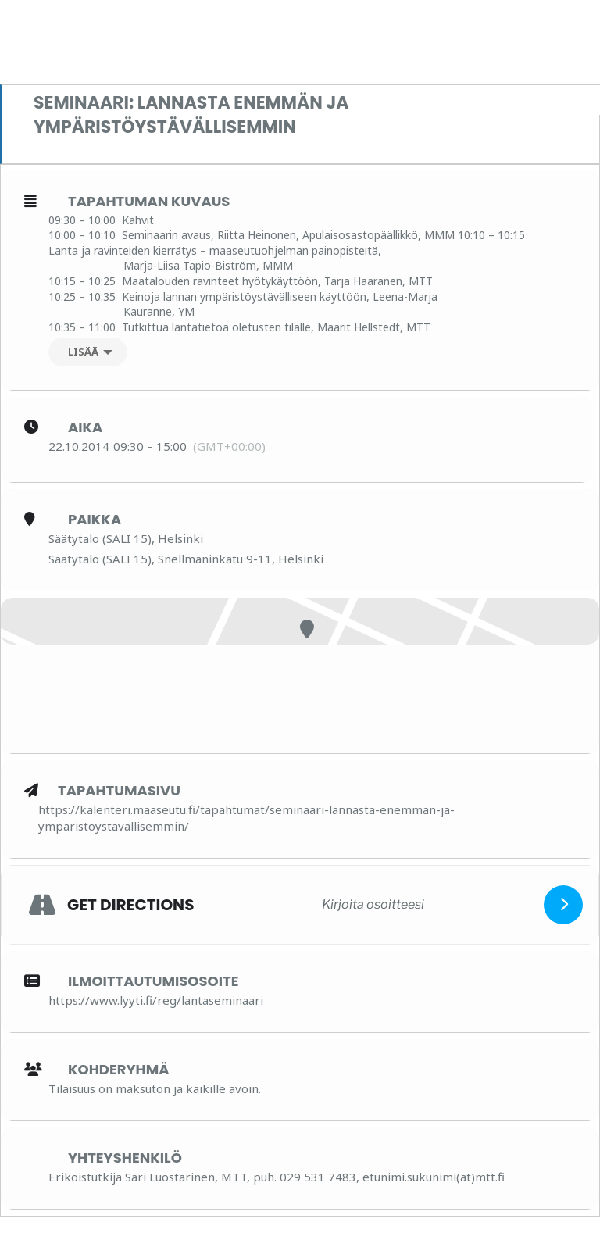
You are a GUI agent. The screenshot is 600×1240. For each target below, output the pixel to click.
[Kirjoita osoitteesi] (372, 904)
